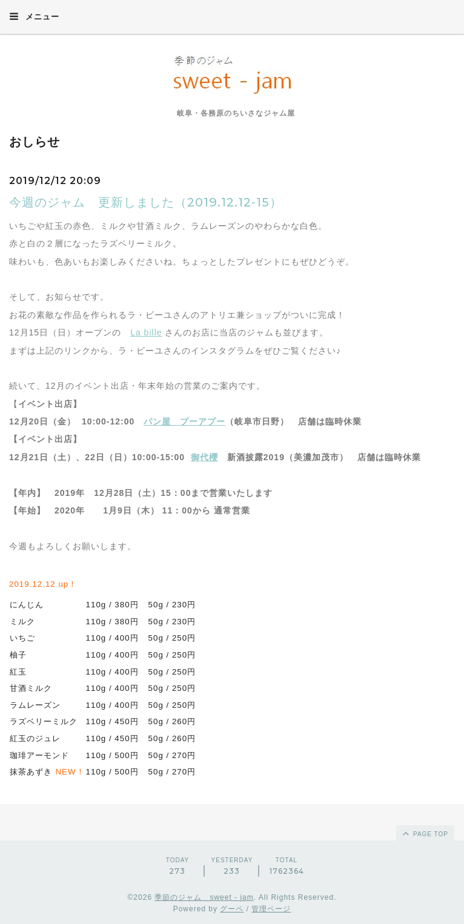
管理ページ (271, 909)
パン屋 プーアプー (184, 421)
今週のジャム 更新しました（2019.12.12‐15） (145, 202)
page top (424, 833)
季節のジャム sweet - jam (203, 897)
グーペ (232, 909)
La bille (146, 332)
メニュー (34, 16)
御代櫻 (204, 457)
